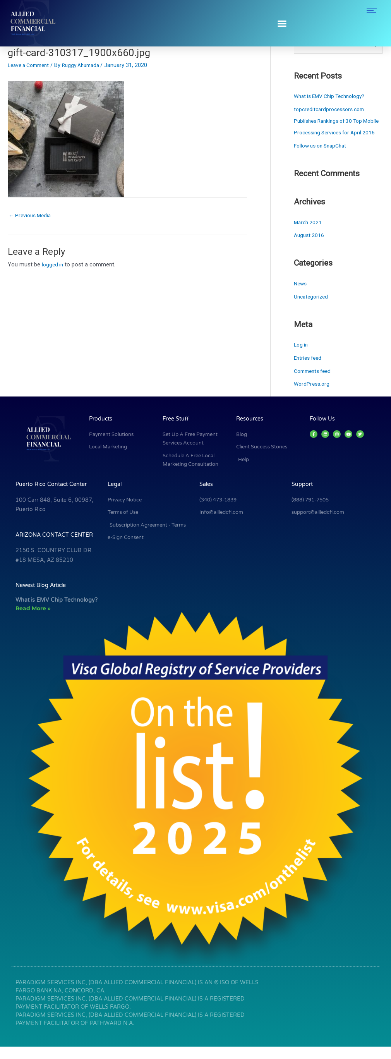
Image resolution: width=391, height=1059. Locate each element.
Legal (115, 496)
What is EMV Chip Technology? (333, 96)
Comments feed (315, 383)
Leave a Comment (31, 65)
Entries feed (309, 370)
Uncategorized (312, 309)
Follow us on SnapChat (323, 157)
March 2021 (309, 234)
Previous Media (32, 215)
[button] (282, 23)
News (301, 295)
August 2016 (310, 247)
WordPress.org (313, 396)
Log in (301, 357)
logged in (53, 265)
